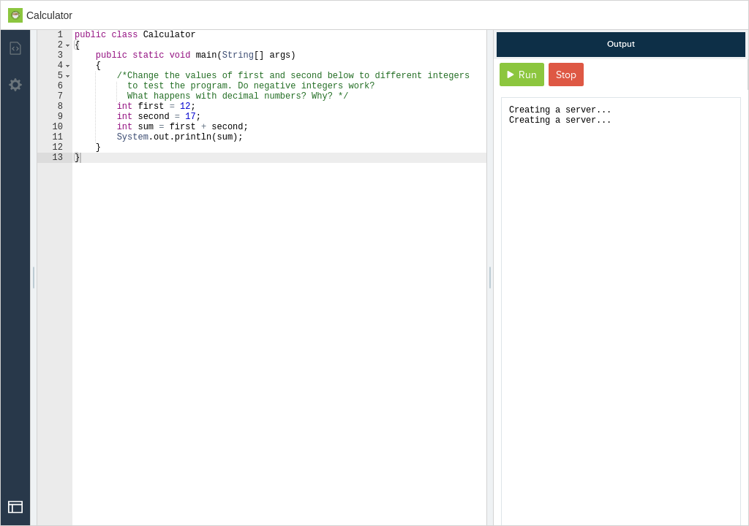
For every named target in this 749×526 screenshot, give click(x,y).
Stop (566, 75)
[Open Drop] (15, 507)
